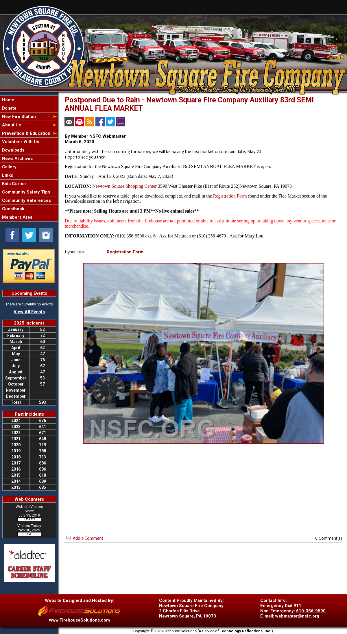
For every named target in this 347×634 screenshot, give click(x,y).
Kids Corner (13, 183)
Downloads (12, 150)
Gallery (8, 166)
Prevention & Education (25, 133)
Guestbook (12, 208)
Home (7, 99)
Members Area (16, 217)
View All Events (29, 311)
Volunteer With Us (20, 141)
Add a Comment (88, 538)
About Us (11, 125)
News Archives (17, 158)
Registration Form (230, 195)
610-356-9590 (311, 610)
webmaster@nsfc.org (297, 616)
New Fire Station (18, 116)
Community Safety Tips (25, 192)
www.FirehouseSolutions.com (79, 620)
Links (7, 175)
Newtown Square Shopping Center (124, 186)
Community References (26, 200)
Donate (8, 108)
